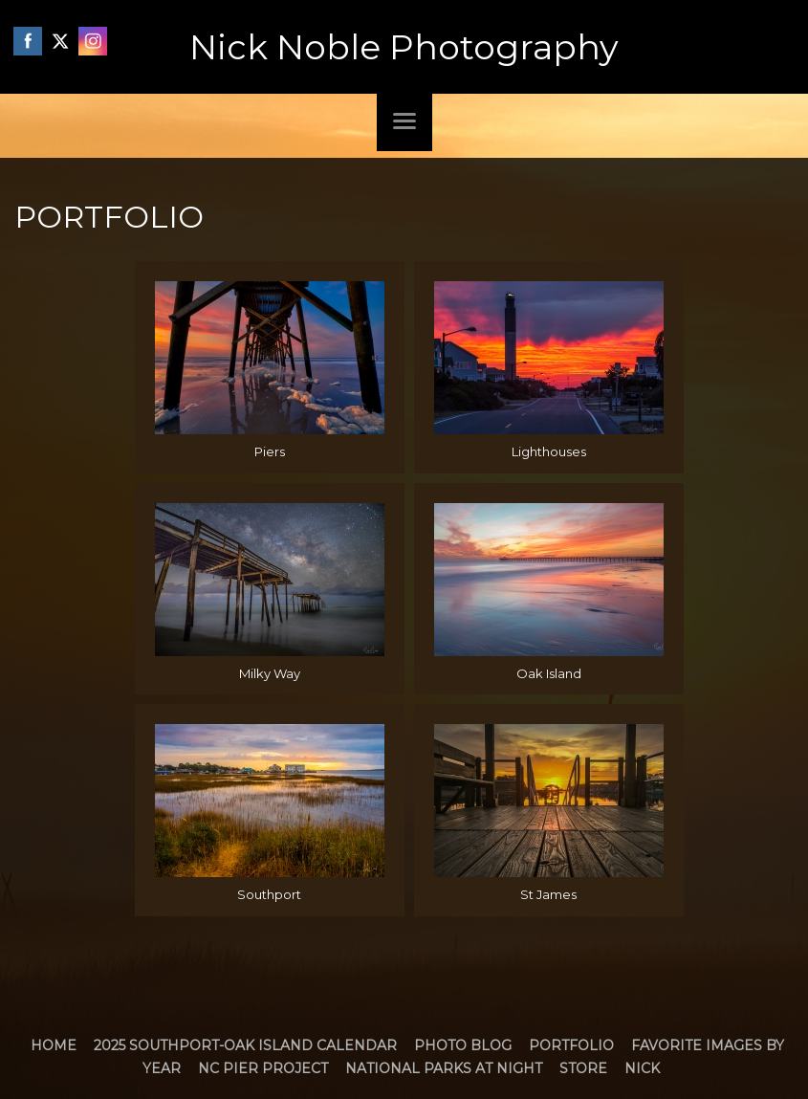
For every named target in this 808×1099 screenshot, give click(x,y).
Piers (269, 451)
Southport (269, 894)
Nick (642, 1068)
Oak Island (548, 673)
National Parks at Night (443, 1068)
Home (53, 1045)
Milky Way (269, 673)
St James (548, 894)
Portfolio (571, 1045)
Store (583, 1068)
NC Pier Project (263, 1068)
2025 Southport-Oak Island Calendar (245, 1045)
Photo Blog (463, 1045)
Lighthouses (549, 451)
